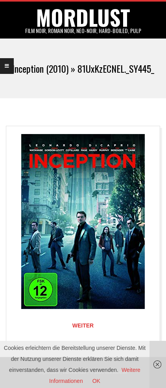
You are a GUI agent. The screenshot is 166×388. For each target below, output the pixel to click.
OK (96, 381)
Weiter (83, 325)
